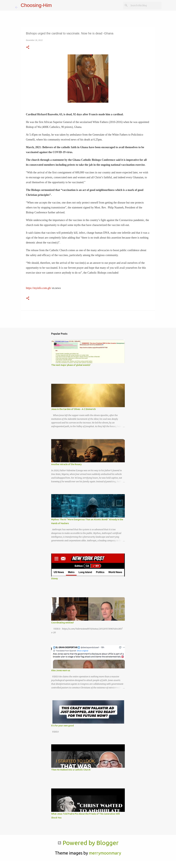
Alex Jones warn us (60, 670)
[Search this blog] (145, 5)
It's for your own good (62, 725)
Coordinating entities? (62, 622)
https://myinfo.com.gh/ (38, 288)
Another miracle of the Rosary (66, 464)
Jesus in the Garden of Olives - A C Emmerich (73, 409)
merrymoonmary (105, 853)
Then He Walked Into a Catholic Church (70, 769)
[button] (28, 47)
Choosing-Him (36, 5)
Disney (54, 578)
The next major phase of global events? (70, 365)
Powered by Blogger (88, 842)
